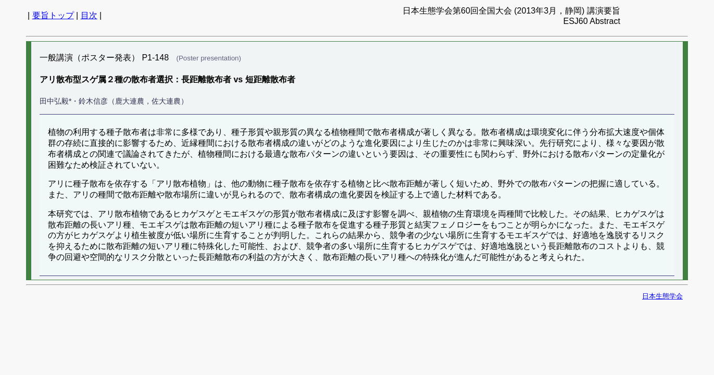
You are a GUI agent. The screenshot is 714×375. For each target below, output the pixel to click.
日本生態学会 (662, 296)
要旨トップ (53, 15)
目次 (89, 15)
